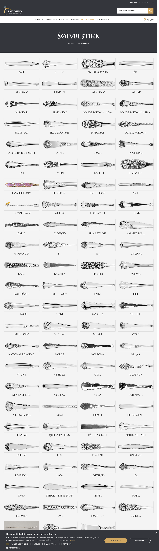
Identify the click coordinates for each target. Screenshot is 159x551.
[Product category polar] (59, 412)
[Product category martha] (97, 311)
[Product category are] (135, 69)
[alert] (79, 540)
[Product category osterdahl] (135, 392)
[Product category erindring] (59, 190)
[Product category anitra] (59, 69)
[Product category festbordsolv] (21, 211)
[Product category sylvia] (97, 493)
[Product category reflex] (21, 453)
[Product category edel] (21, 170)
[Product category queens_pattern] (59, 432)
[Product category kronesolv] (59, 291)
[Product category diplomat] (97, 130)
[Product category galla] (21, 231)
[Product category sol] (135, 473)
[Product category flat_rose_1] (59, 211)
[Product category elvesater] (135, 170)
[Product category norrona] (97, 352)
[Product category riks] (59, 453)
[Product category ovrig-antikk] (97, 69)
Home (71, 46)
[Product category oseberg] (59, 392)
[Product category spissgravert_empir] (59, 493)
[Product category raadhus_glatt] (97, 432)
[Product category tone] (59, 513)
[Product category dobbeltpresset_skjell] (21, 150)
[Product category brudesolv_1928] (59, 130)
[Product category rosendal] (21, 473)
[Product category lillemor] (21, 311)
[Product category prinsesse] (21, 432)
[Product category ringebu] (97, 453)
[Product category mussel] (97, 332)
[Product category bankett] (59, 90)
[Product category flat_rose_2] (97, 211)
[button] (7, 544)
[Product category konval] (135, 271)
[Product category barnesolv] (97, 90)
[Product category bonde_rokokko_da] (97, 110)
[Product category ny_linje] (21, 372)
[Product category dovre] (59, 150)
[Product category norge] (59, 352)
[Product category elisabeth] (97, 170)
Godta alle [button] (116, 540)
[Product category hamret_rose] (97, 231)
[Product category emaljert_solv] (21, 190)
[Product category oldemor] (135, 372)
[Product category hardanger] (21, 251)
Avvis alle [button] (139, 540)
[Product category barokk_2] (21, 110)
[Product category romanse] (135, 453)
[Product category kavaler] (59, 271)
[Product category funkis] (135, 211)
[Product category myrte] (135, 332)
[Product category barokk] (135, 90)
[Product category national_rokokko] (21, 352)
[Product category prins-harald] (135, 412)
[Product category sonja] (21, 493)
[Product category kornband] (21, 291)
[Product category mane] (59, 311)
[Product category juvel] (21, 271)
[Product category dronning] (135, 150)
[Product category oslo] (97, 392)
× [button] (156, 533)
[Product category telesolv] (21, 513)
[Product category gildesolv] (59, 231)
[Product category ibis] (59, 251)
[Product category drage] (97, 150)
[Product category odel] (97, 372)
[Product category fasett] (135, 190)
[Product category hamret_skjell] (135, 231)
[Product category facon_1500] (97, 190)
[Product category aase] (21, 69)
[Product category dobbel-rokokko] (135, 130)
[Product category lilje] (135, 291)
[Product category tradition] (97, 513)
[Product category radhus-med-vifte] (135, 432)
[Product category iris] (97, 251)
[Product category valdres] (135, 513)
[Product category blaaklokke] (59, 110)
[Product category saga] (59, 473)
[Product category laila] (97, 291)
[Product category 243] (135, 251)
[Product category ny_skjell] (59, 372)
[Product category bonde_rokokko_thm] (135, 110)
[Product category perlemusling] (21, 412)
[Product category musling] (59, 332)
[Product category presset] (97, 412)
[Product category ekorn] (59, 170)
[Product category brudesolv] (21, 130)
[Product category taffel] (135, 493)
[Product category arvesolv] (21, 90)
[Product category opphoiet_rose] (21, 392)
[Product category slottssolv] (97, 473)
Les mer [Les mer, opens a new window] (72, 540)
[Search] (135, 12)
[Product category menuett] (135, 311)
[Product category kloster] (97, 271)
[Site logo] (16, 12)
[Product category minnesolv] (21, 332)
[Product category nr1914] (135, 352)
